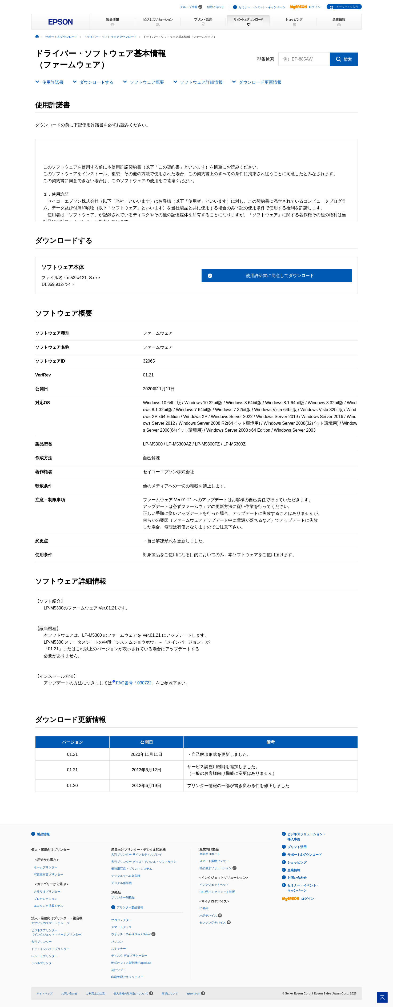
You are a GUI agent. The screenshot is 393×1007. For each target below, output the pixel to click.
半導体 (203, 907)
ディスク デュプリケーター (129, 955)
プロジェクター (121, 919)
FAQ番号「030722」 (134, 683)
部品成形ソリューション (215, 867)
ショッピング (297, 861)
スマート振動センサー (214, 860)
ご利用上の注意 (99, 992)
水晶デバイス (208, 915)
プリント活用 (297, 846)
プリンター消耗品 (123, 897)
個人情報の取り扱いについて (140, 992)
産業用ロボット (209, 853)
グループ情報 (189, 7)
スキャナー (118, 947)
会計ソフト (118, 969)
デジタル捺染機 (121, 882)
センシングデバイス (212, 922)
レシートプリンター (44, 955)
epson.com (204, 992)
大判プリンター (41, 941)
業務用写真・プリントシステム (131, 868)
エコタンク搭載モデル (48, 905)
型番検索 (265, 59)
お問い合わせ (215, 7)
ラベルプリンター (43, 962)
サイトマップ (45, 992)
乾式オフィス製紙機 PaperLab (131, 962)
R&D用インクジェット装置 (217, 891)
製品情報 (43, 834)
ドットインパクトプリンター (50, 948)
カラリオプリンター (47, 891)
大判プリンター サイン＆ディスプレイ (136, 854)
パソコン (117, 940)
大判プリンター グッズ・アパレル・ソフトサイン (144, 861)
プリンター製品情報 (130, 906)
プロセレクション (45, 898)
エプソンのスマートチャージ (50, 922)
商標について (179, 992)
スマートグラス (121, 926)
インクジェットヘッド (214, 884)
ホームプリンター (45, 867)
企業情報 (293, 868)
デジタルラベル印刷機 (126, 875)
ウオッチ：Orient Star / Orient (131, 933)
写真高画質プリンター (48, 874)
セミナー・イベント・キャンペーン (262, 7)
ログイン (305, 7)
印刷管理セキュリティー (127, 976)
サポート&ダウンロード (304, 854)
